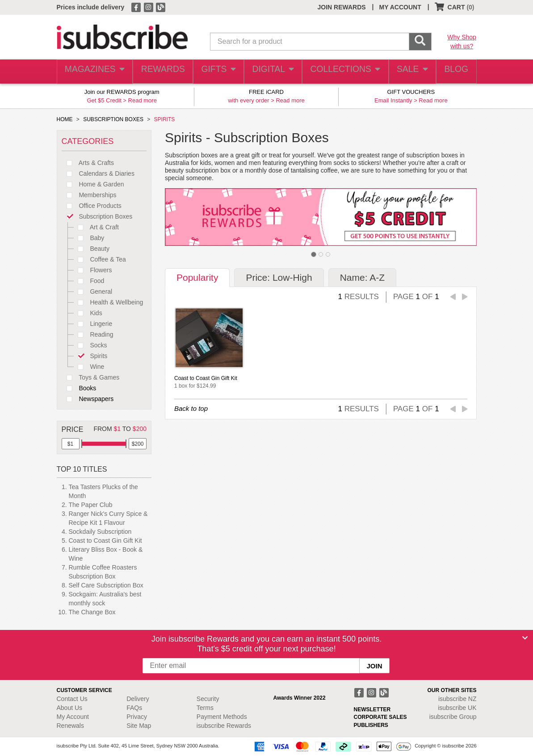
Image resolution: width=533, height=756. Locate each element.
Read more (142, 100)
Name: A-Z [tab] (362, 277)
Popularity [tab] (197, 277)
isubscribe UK (457, 707)
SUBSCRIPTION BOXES (113, 119)
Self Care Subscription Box (106, 585)
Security (208, 698)
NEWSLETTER (372, 709)
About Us (70, 707)
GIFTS (216, 72)
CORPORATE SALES (380, 717)
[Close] (525, 638)
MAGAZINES (93, 72)
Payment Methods (222, 716)
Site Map (138, 725)
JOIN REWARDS (341, 7)
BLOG (454, 72)
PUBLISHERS (371, 725)
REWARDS (160, 72)
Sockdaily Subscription (100, 531)
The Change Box (92, 612)
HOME (65, 119)
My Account (73, 716)
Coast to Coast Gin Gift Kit (105, 540)
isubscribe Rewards (224, 725)
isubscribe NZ (457, 698)
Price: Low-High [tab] (279, 277)
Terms (205, 707)
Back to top (191, 408)
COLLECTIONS (342, 72)
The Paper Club (91, 504)
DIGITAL (272, 72)
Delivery (137, 698)
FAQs (134, 707)
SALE (408, 72)
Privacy (136, 716)
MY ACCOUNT (400, 7)
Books (79, 388)
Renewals (70, 725)
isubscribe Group (453, 716)
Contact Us (72, 698)
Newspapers (88, 398)
